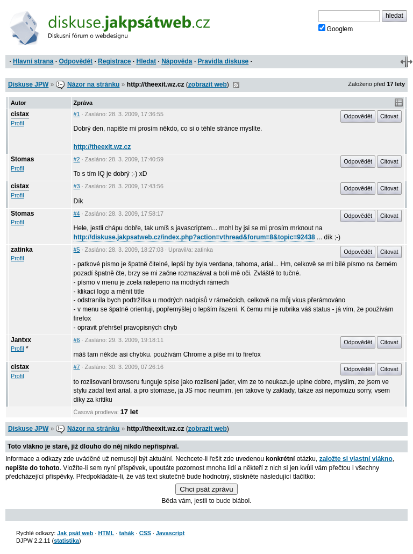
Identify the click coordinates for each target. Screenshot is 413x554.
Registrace (114, 61)
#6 (77, 340)
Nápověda (176, 61)
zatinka (22, 249)
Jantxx (21, 340)
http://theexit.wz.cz (102, 147)
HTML (106, 533)
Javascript (170, 533)
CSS (145, 533)
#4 (77, 213)
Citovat (389, 116)
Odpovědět (75, 61)
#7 (77, 367)
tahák (126, 533)
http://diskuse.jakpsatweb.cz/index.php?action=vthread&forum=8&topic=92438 (194, 237)
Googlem (335, 28)
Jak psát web (75, 533)
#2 (77, 159)
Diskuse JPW (28, 84)
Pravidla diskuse (223, 61)
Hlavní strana (33, 61)
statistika (66, 540)
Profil (17, 123)
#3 (77, 186)
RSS (236, 85)
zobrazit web (207, 84)
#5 (77, 249)
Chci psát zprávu (206, 489)
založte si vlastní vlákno (356, 459)
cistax (20, 114)
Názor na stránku (93, 84)
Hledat (146, 61)
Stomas (22, 159)
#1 (77, 114)
